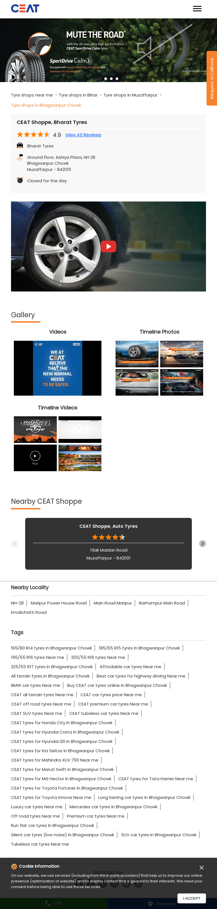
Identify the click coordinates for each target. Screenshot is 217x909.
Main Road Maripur (113, 603)
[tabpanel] (108, 50)
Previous (14, 543)
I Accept (191, 898)
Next (202, 543)
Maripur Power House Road (59, 603)
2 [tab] (105, 78)
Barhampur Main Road (162, 603)
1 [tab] (100, 78)
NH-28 (17, 603)
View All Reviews (83, 135)
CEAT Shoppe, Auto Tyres (108, 526)
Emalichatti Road (29, 612)
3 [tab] (111, 78)
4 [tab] (117, 78)
